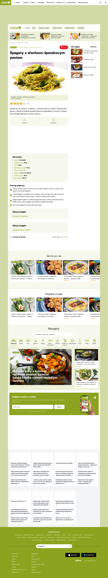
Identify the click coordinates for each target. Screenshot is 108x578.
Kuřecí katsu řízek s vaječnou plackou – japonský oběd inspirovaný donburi (74, 277)
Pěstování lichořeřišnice (84, 537)
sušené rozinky (19, 175)
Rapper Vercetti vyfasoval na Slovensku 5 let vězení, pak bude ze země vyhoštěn (42, 511)
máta (15, 165)
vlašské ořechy (18, 162)
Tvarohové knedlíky (49, 540)
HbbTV (13, 561)
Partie (63, 535)
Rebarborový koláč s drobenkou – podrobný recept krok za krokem (89, 36)
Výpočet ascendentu (37, 540)
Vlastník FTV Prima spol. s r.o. (19, 569)
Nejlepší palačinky (61, 540)
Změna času (57, 535)
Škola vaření (50, 2)
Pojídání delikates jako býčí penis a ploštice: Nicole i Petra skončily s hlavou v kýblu (42, 465)
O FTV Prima (15, 553)
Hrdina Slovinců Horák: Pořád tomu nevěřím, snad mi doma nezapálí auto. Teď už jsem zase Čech (20, 473)
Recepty (26, 2)
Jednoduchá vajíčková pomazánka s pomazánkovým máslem (28, 36)
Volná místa (15, 556)
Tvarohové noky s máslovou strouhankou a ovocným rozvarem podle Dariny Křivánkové (47, 277)
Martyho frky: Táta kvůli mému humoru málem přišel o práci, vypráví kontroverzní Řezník (41, 503)
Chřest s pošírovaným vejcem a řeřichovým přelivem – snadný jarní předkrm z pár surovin (22, 277)
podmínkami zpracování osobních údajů (37, 411)
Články (33, 2)
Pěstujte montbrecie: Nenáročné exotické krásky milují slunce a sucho (64, 511)
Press (32, 556)
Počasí (69, 535)
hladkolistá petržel (19, 168)
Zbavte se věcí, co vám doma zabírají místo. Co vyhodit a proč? (65, 519)
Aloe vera (73, 537)
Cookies (14, 567)
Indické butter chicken (89, 67)
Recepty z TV (60, 2)
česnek (16, 160)
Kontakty (33, 561)
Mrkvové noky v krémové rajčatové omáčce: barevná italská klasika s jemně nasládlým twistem (35, 376)
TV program (49, 535)
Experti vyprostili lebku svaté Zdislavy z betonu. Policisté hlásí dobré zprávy (20, 481)
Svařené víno (51, 537)
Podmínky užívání (16, 564)
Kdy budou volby (77, 535)
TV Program (40, 2)
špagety (16, 173)
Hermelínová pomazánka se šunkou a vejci (90, 52)
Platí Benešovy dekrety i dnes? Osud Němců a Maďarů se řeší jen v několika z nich (65, 481)
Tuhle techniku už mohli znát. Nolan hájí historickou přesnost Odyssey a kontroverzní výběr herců (20, 512)
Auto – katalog (21, 537)
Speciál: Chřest (71, 2)
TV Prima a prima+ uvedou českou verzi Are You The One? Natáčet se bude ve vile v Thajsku (42, 481)
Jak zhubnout (18, 535)
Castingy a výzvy (35, 559)
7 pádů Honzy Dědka (32, 537)
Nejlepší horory (40, 535)
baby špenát (18, 178)
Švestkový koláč (72, 540)
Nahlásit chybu (15, 572)
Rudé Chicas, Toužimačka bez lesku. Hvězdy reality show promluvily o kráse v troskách (42, 473)
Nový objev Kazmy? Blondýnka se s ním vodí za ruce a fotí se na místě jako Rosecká (42, 519)
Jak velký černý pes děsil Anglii (65, 463)
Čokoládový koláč (88, 59)
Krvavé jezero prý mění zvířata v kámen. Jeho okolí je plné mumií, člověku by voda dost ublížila (64, 473)
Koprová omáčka (88, 75)
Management (34, 553)
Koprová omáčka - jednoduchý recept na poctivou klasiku (57, 36)
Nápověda (33, 567)
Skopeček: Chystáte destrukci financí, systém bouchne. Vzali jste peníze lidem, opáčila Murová (20, 465)
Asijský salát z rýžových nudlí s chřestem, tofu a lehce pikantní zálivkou (86, 364)
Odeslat (59, 407)
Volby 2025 (43, 537)
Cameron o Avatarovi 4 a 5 (19, 501)
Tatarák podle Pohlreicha (63, 537)
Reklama (14, 559)
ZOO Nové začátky (88, 535)
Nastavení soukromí (36, 572)
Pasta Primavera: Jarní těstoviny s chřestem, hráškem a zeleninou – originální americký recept (86, 384)
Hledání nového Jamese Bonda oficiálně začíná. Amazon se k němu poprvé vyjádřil (19, 519)
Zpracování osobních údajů (37, 564)
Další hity (93, 47)
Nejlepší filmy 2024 (29, 535)
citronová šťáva (19, 170)
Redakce (33, 569)
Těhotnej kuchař (83, 2)
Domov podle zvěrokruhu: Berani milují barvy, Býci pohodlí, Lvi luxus (65, 503)
